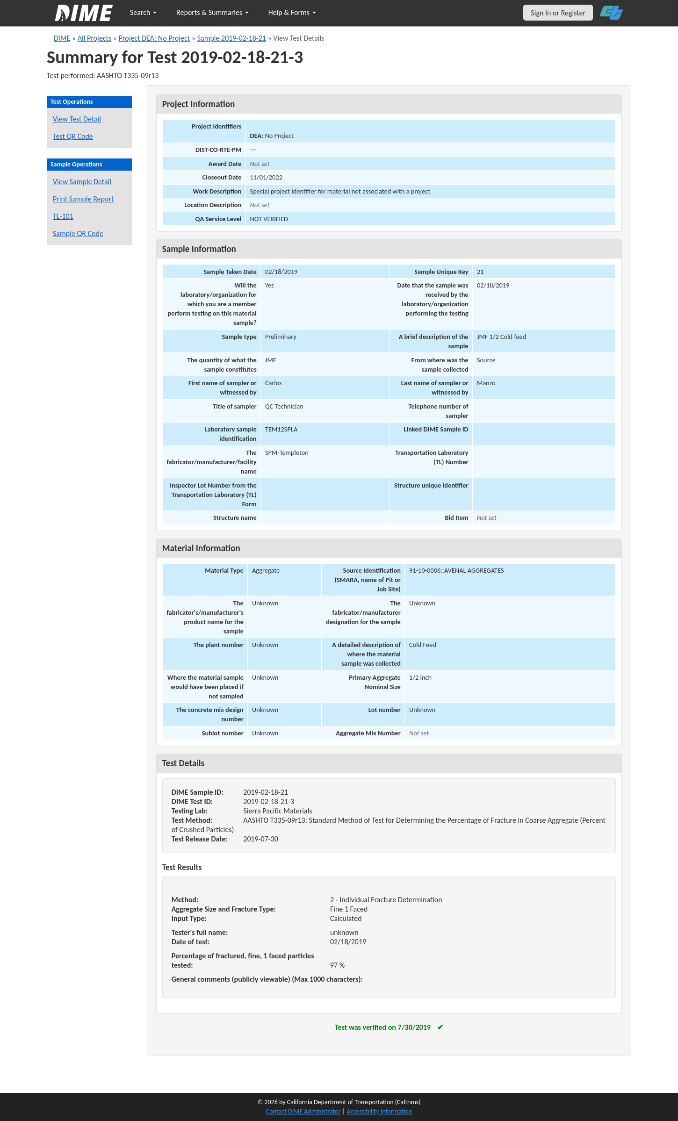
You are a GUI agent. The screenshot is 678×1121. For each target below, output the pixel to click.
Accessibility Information (379, 1111)
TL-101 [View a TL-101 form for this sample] (63, 216)
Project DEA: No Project (154, 38)
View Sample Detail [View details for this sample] (82, 181)
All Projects (94, 38)
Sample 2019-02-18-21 (231, 38)
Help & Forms (292, 12)
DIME (62, 38)
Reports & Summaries (212, 12)
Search (143, 12)
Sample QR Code (78, 233)
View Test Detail (77, 119)
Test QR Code (73, 136)
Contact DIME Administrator (303, 1111)
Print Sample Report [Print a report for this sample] (83, 198)
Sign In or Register (558, 12)
